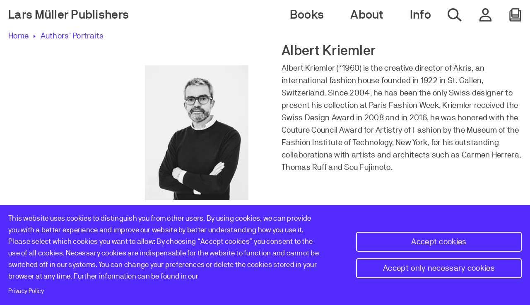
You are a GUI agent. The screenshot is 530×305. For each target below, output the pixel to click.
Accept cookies (438, 241)
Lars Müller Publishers (68, 14)
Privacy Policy (26, 291)
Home (18, 36)
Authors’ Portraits (72, 36)
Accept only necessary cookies (439, 268)
